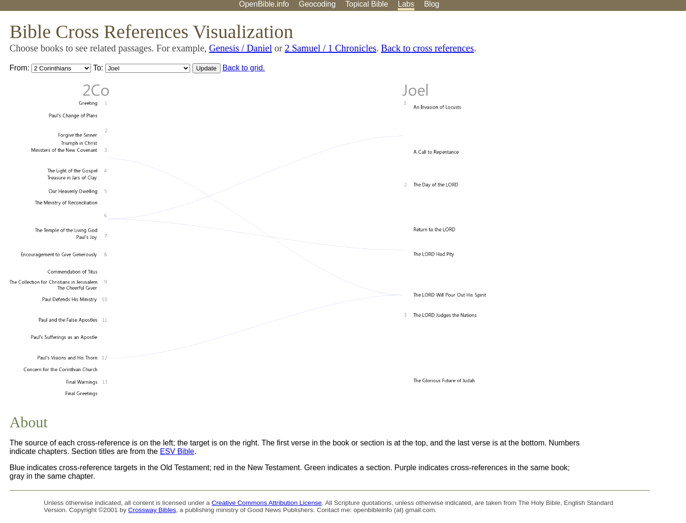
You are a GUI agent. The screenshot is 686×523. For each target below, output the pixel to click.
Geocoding (317, 4)
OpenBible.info (264, 4)
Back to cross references (427, 48)
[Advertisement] (590, 85)
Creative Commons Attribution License (267, 502)
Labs (406, 4)
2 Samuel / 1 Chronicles (330, 48)
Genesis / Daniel (240, 48)
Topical (366, 4)
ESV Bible (177, 451)
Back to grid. (243, 68)
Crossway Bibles (152, 509)
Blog (431, 4)
